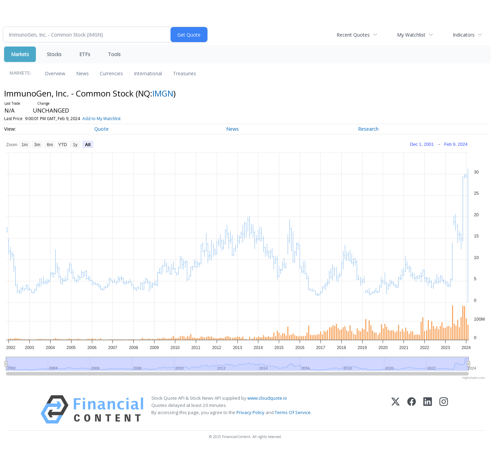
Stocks (54, 54)
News (82, 73)
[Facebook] (412, 409)
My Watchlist (411, 34)
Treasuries (184, 73)
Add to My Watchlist (101, 118)
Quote (101, 129)
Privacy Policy (250, 412)
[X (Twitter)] (395, 409)
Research (368, 129)
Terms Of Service (293, 412)
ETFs (84, 54)
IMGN (162, 93)
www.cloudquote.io (267, 398)
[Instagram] (444, 409)
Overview (55, 73)
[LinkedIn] (428, 409)
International (148, 73)
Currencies (111, 73)
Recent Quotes (353, 34)
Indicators (464, 34)
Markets (20, 54)
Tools (114, 54)
